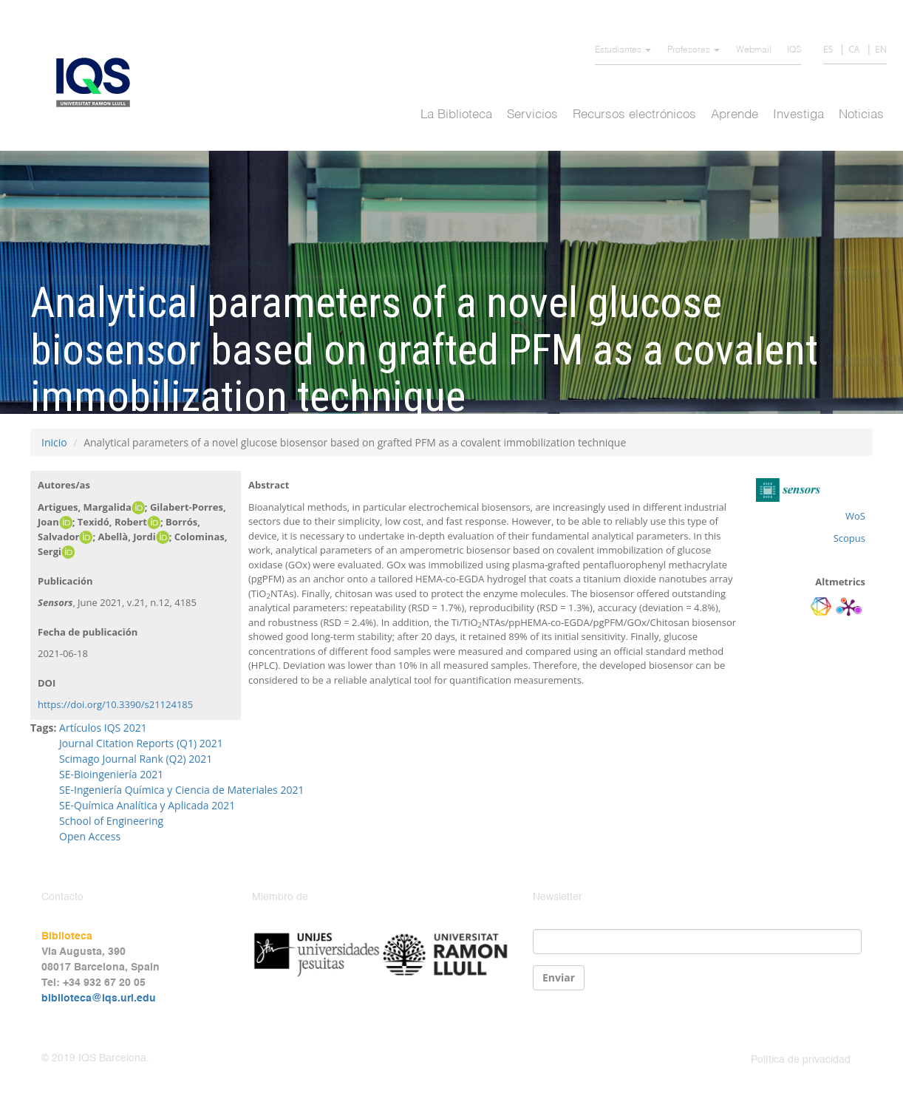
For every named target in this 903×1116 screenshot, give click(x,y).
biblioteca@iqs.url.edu (98, 998)
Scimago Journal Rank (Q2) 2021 (135, 759)
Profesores (693, 50)
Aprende (734, 115)
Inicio (54, 442)
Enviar (558, 977)
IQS (794, 50)
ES (828, 49)
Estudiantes (623, 50)
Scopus (849, 538)
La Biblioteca (456, 115)
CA (853, 49)
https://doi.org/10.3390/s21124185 (115, 704)
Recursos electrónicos (634, 115)
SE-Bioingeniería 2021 (111, 774)
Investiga (798, 115)
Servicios (532, 115)
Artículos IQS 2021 (103, 728)
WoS (855, 516)
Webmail (753, 50)
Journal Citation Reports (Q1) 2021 (141, 743)
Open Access (89, 836)
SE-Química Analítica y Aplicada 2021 (147, 805)
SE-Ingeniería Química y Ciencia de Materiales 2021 (181, 790)
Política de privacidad (801, 1060)
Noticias (861, 115)
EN (881, 49)
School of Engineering (111, 821)
